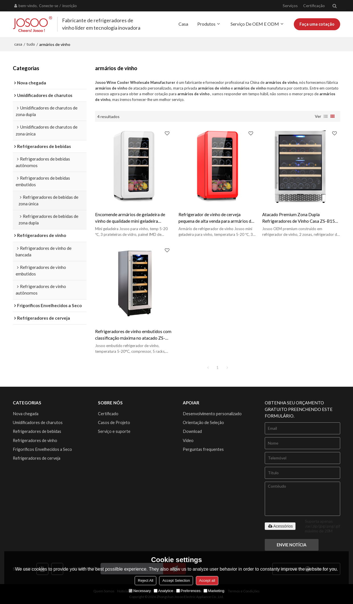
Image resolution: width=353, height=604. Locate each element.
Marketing (214, 591)
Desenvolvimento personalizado (212, 413)
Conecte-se (48, 5)
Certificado (108, 413)
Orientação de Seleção (203, 422)
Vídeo (188, 440)
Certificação (314, 5)
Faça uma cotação (316, 24)
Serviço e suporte (114, 431)
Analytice (163, 591)
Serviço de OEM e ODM (255, 24)
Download (192, 431)
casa (18, 44)
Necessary (140, 591)
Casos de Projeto (114, 422)
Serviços (290, 5)
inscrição (69, 5)
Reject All (145, 580)
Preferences (188, 591)
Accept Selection (176, 580)
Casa (183, 24)
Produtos (206, 24)
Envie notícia (291, 544)
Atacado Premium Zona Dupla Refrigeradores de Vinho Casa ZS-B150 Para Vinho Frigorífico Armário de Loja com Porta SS (299, 218)
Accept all (207, 580)
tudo (30, 44)
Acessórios (280, 526)
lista (325, 116)
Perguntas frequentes (203, 449)
